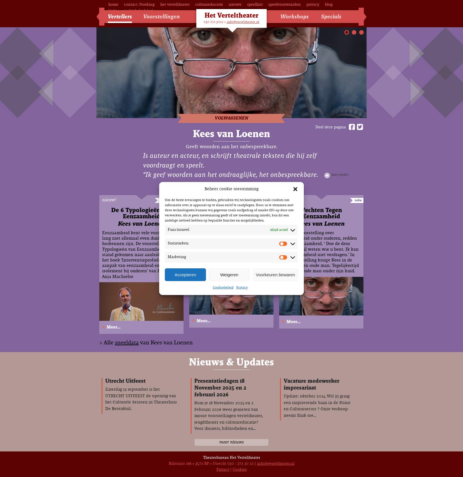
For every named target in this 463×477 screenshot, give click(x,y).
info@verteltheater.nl (243, 22)
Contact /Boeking (139, 5)
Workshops (294, 17)
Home (113, 5)
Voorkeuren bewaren (275, 274)
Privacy (242, 287)
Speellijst (255, 5)
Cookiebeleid (223, 287)
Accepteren (185, 274)
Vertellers (120, 17)
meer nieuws (231, 442)
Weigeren (229, 274)
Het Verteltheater (175, 5)
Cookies (240, 470)
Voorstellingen (161, 17)
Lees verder (340, 175)
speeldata (127, 343)
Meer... (114, 327)
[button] (295, 189)
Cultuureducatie (209, 5)
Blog (328, 5)
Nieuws (235, 5)
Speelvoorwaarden (284, 5)
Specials (331, 17)
